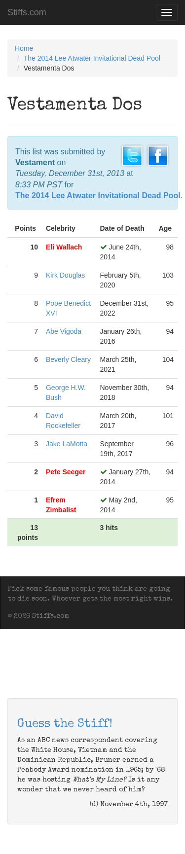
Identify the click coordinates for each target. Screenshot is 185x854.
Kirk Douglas (65, 275)
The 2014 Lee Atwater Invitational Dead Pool (92, 58)
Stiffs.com (26, 12)
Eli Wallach (64, 247)
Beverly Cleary (68, 359)
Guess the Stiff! (64, 724)
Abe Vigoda (63, 331)
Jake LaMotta (66, 444)
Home (24, 48)
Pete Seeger (65, 472)
